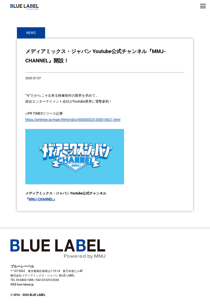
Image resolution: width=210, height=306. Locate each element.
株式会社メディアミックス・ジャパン (34, 275)
